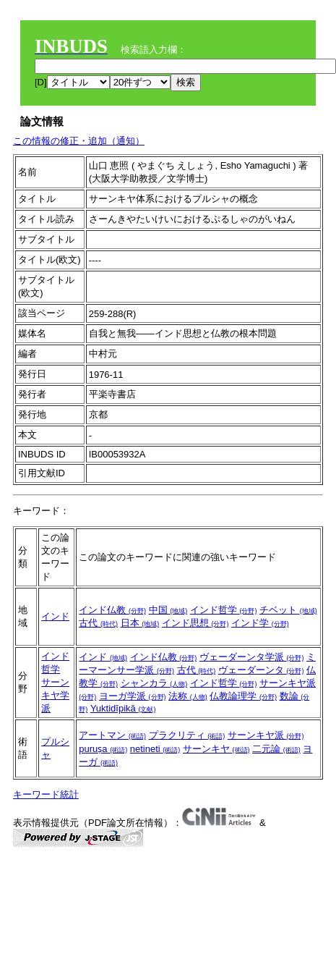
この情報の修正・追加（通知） (79, 140)
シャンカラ (154, 682)
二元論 (276, 748)
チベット (288, 609)
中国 (168, 609)
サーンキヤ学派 (55, 695)
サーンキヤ (216, 748)
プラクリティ (187, 735)
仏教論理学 (243, 696)
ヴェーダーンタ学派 (251, 656)
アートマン (112, 735)
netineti (155, 748)
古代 (98, 622)
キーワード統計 (46, 794)
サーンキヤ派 (266, 735)
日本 (140, 622)
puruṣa (103, 748)
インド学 (260, 622)
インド (55, 616)
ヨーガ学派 (132, 696)
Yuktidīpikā (123, 708)
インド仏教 (112, 609)
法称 (187, 696)
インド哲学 (223, 609)
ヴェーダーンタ (261, 669)
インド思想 (195, 622)
